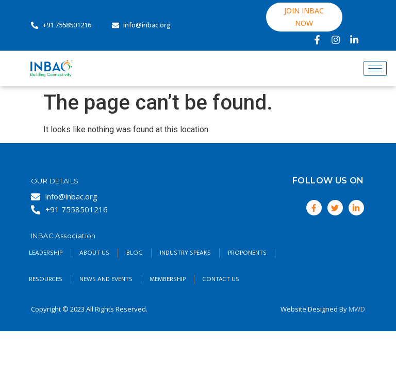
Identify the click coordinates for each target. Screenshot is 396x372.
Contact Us (221, 279)
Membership (168, 279)
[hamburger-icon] (375, 68)
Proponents (247, 252)
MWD (357, 309)
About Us (94, 252)
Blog (134, 252)
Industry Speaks (185, 252)
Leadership (45, 252)
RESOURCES (45, 279)
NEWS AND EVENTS (106, 279)
